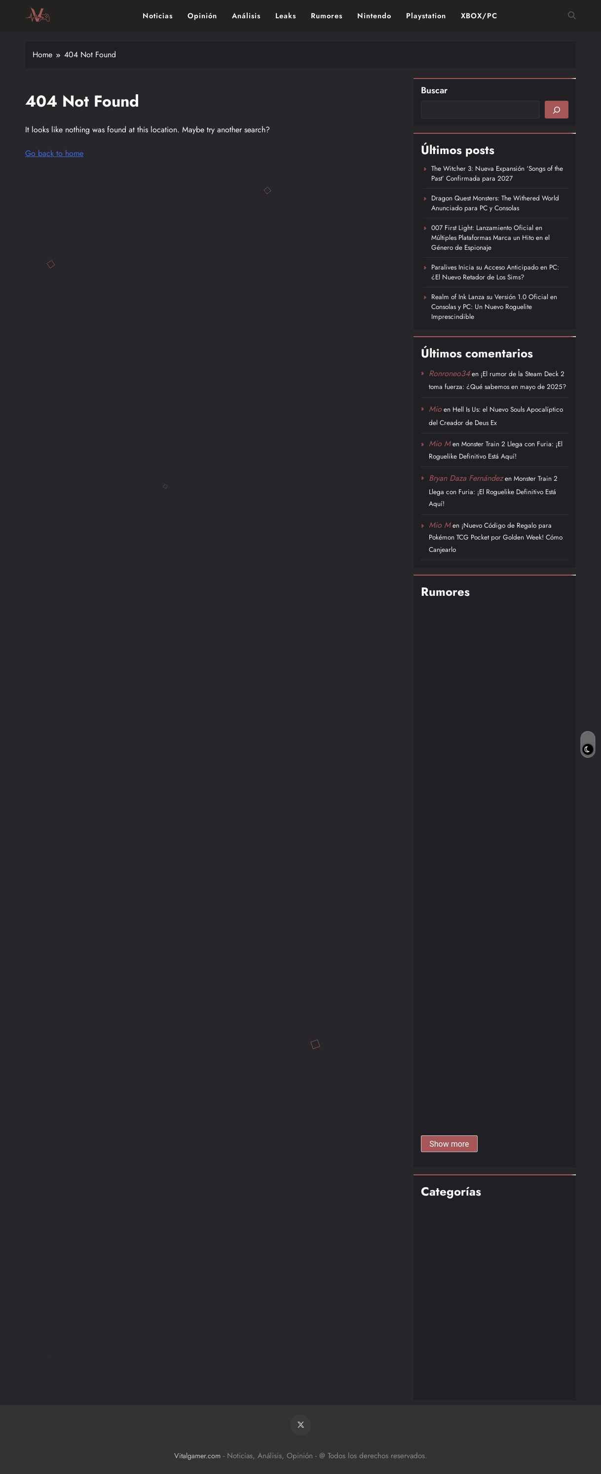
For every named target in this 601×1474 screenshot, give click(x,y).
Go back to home (54, 153)
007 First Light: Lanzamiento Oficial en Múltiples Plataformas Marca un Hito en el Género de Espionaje (490, 238)
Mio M (440, 443)
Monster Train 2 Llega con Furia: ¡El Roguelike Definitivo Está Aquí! (493, 490)
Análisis (246, 15)
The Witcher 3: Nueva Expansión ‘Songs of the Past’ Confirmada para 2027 (497, 173)
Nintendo (374, 15)
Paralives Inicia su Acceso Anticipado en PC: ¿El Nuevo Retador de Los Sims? (495, 272)
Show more (449, 1144)
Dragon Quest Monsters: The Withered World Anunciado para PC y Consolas (495, 203)
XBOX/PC (479, 15)
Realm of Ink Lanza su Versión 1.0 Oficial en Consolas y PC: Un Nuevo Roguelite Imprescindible (494, 307)
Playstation (426, 15)
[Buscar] (556, 109)
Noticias (158, 15)
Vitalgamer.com (197, 1456)
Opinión (202, 15)
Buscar (434, 90)
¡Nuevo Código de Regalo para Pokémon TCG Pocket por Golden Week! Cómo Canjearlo (496, 537)
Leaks (285, 15)
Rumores (326, 15)
